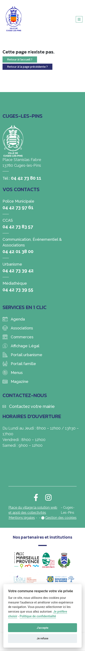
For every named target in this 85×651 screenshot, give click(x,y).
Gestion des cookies (61, 518)
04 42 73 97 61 (18, 207)
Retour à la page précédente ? (27, 66)
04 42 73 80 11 (26, 178)
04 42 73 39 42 (18, 270)
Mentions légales (22, 518)
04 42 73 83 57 (18, 226)
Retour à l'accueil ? (19, 59)
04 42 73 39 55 (18, 289)
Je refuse (42, 638)
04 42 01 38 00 (18, 251)
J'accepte (42, 627)
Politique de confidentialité (38, 616)
